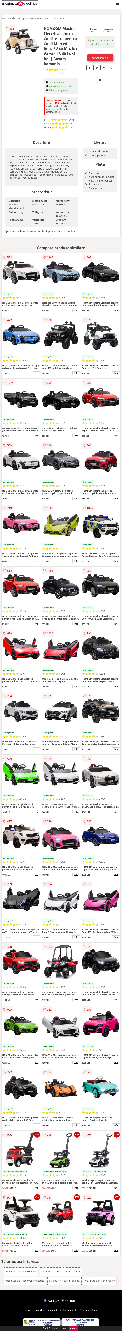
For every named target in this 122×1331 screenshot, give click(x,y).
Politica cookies (88, 1310)
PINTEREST (69, 1300)
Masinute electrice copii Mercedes (25, 1280)
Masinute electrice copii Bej (64, 1280)
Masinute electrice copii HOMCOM (47, 18)
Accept (73, 1328)
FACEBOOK (51, 1300)
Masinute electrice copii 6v (100, 1280)
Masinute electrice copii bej (21, 1271)
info (36, 310)
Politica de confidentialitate (62, 1310)
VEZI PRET (100, 57)
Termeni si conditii (34, 1310)
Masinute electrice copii (14, 18)
